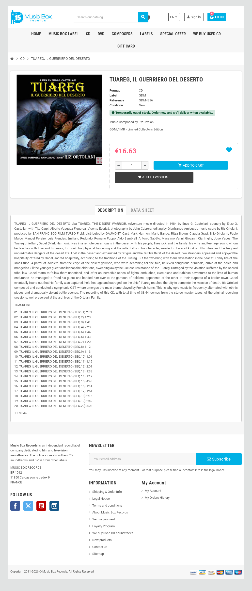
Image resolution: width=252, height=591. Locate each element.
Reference (117, 100)
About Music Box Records (110, 512)
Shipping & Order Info (107, 492)
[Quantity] (132, 165)
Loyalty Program (103, 526)
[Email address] (142, 459)
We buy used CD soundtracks (112, 533)
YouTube (41, 506)
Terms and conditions (107, 505)
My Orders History (157, 497)
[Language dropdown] (174, 17)
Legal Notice (101, 498)
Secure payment (103, 519)
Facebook (15, 506)
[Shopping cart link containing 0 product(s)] (216, 17)
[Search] (110, 17)
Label (113, 95)
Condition (116, 105)
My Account (153, 491)
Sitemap (98, 554)
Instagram (54, 506)
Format (115, 90)
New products (102, 540)
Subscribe (219, 459)
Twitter (28, 506)
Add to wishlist (154, 177)
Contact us (99, 547)
